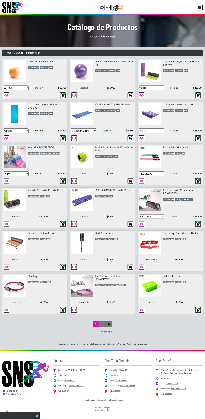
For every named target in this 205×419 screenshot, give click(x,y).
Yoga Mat (179, 70)
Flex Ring (32, 276)
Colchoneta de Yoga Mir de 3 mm (112, 104)
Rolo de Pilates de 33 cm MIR (43, 190)
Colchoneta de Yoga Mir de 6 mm (180, 104)
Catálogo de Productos (102, 27)
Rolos (110, 156)
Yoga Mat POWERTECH (41, 147)
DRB (50, 113)
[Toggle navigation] (200, 7)
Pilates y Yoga (33, 67)
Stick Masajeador (104, 233)
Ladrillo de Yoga (171, 276)
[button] (102, 7)
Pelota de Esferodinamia (41, 61)
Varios (178, 239)
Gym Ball (43, 67)
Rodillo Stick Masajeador (176, 147)
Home (8, 52)
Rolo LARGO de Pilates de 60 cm (112, 190)
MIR (50, 67)
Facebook (11, 390)
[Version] (16, 87)
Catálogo (18, 52)
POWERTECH (54, 153)
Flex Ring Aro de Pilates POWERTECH (107, 278)
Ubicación (63, 390)
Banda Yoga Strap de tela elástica (180, 233)
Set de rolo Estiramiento (41, 233)
